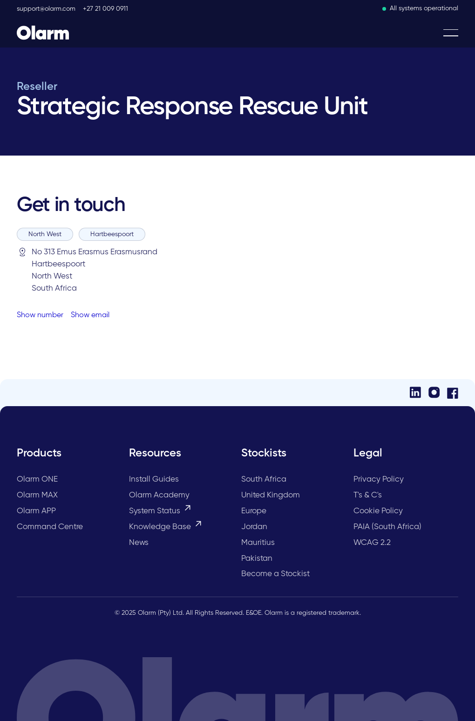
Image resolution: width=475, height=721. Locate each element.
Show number (40, 315)
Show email (90, 315)
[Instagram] (434, 393)
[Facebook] (452, 393)
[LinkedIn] (415, 393)
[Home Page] (43, 33)
